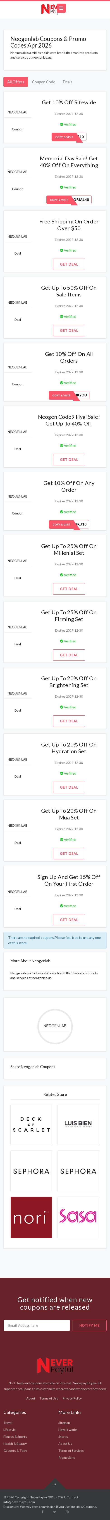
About (30, 1398)
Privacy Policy (72, 1398)
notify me (89, 1325)
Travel (7, 1422)
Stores (63, 1436)
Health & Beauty (15, 1443)
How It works (67, 1429)
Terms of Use (48, 1398)
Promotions (66, 1457)
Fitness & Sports (15, 1436)
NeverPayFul (39, 1497)
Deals (67, 82)
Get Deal (69, 264)
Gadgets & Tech (15, 1450)
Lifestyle (9, 1429)
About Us (65, 1443)
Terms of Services (71, 1450)
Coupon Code (43, 82)
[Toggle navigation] (61, 8)
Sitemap (64, 1422)
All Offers (15, 82)
